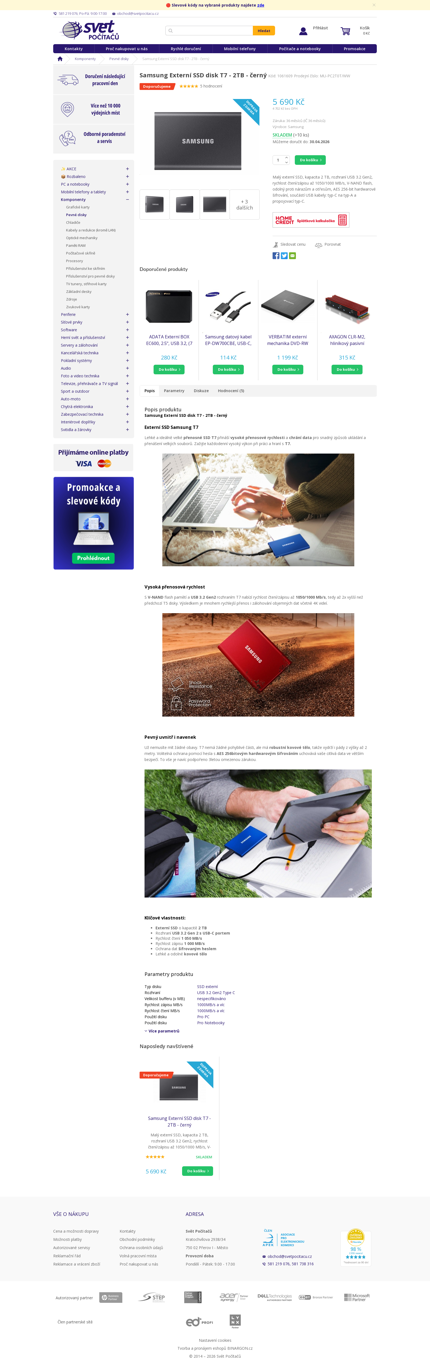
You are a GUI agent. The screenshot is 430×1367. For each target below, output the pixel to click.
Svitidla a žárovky (76, 429)
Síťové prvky (71, 322)
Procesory (74, 260)
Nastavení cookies (215, 1340)
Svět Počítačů (89, 30)
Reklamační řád (67, 1255)
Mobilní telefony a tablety (83, 191)
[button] (169, 369)
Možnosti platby (67, 1239)
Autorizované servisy (71, 1247)
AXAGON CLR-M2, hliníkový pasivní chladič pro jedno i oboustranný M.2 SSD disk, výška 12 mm (347, 340)
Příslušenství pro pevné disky (90, 276)
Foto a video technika (80, 375)
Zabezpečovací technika (82, 414)
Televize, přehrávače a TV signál (89, 383)
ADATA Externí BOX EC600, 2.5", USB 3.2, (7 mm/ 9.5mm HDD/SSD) (169, 340)
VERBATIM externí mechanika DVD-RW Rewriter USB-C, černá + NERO (288, 340)
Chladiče (73, 222)
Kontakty (74, 48)
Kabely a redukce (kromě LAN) (90, 230)
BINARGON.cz (240, 1348)
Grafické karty (78, 207)
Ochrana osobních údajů (141, 1247)
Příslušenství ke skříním (85, 268)
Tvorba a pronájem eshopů (201, 1348)
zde (260, 5)
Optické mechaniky (82, 237)
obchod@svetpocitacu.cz (290, 1256)
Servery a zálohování (79, 345)
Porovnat (332, 244)
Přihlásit (320, 27)
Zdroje (71, 299)
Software (69, 329)
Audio (66, 368)
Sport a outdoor (75, 391)
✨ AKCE (68, 168)
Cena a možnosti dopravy (76, 1231)
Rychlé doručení (186, 48)
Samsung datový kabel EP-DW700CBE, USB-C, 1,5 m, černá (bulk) (228, 340)
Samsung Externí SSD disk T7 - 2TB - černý (179, 1121)
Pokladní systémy (76, 360)
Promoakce (354, 48)
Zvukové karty (78, 306)
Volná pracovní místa (138, 1255)
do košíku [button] (168, 369)
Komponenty (85, 58)
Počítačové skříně (80, 253)
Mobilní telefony (240, 48)
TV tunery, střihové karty (86, 283)
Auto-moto (71, 398)
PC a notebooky (75, 184)
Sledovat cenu (293, 244)
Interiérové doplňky (78, 421)
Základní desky (79, 291)
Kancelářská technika (79, 352)
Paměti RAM (76, 245)
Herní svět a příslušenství (83, 337)
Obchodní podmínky (137, 1239)
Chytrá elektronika (77, 406)
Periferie (68, 314)
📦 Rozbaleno (73, 176)
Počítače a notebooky (300, 48)
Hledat (264, 30)
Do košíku (309, 159)
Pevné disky (119, 58)
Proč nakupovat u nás (127, 48)
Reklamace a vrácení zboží (76, 1264)
